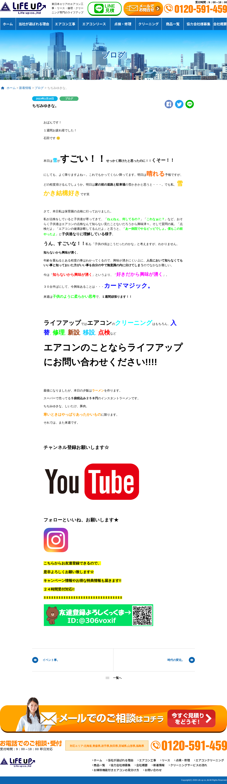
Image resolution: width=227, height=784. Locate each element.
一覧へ (117, 677)
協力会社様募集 (198, 23)
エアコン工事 (65, 23)
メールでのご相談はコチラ (113, 715)
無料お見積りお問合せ (143, 9)
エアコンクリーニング (210, 760)
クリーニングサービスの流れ (188, 765)
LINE (189, 104)
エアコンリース (94, 23)
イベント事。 (51, 659)
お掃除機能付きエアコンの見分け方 (116, 770)
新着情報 (25, 87)
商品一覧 (173, 23)
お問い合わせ (153, 770)
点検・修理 (122, 23)
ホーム (8, 23)
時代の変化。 (175, 659)
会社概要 (220, 23)
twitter (179, 104)
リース (166, 760)
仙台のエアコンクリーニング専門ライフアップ (23, 8)
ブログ (39, 87)
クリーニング (148, 23)
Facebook (169, 104)
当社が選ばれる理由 (34, 23)
